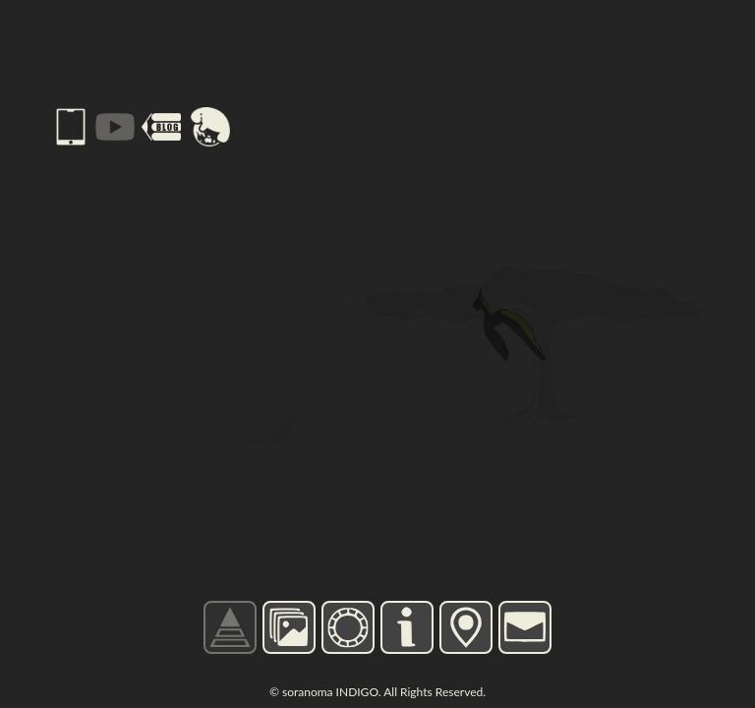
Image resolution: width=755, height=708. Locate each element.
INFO (407, 627)
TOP (230, 627)
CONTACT (525, 627)
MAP (466, 627)
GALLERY (289, 627)
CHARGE (347, 626)
